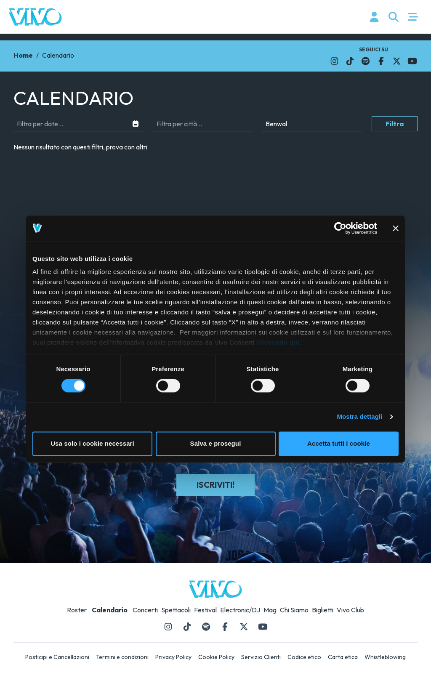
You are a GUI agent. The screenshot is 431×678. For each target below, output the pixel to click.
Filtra (395, 124)
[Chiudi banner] (396, 228)
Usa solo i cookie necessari (92, 443)
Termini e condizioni (122, 657)
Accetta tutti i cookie (338, 443)
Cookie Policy (216, 657)
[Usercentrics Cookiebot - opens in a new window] (340, 228)
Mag (270, 610)
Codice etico (304, 657)
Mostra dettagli (359, 416)
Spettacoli (176, 610)
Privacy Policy (173, 657)
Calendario (110, 610)
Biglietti (322, 610)
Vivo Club (350, 610)
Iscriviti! (215, 484)
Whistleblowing (385, 657)
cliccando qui (278, 342)
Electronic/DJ (240, 610)
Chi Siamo (294, 610)
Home (23, 55)
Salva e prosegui (215, 443)
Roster (77, 610)
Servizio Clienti (261, 657)
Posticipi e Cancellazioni (57, 657)
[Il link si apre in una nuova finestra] (334, 61)
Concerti (145, 610)
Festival (205, 610)
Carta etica (343, 657)
